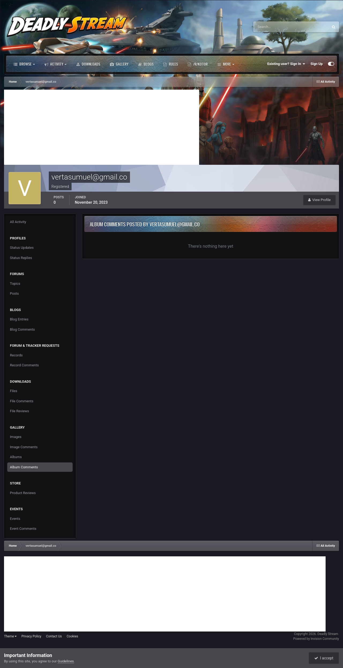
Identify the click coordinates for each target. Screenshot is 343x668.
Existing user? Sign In (286, 64)
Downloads (88, 64)
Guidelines (66, 661)
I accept (323, 658)
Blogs (145, 64)
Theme (10, 636)
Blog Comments (22, 329)
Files (13, 391)
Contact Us (54, 636)
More (225, 64)
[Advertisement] (101, 127)
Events (15, 519)
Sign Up (317, 64)
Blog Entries (19, 319)
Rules (170, 64)
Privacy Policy (31, 636)
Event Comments (23, 529)
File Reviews (19, 411)
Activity (55, 64)
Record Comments (24, 365)
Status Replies (21, 258)
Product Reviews (23, 493)
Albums (16, 457)
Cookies (72, 636)
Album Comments (24, 467)
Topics (15, 284)
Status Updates (21, 248)
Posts (14, 293)
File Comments (21, 401)
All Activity (18, 222)
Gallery (119, 64)
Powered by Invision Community (316, 639)
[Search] (274, 26)
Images (15, 437)
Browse (24, 64)
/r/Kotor (197, 64)
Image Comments (24, 447)
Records (16, 355)
